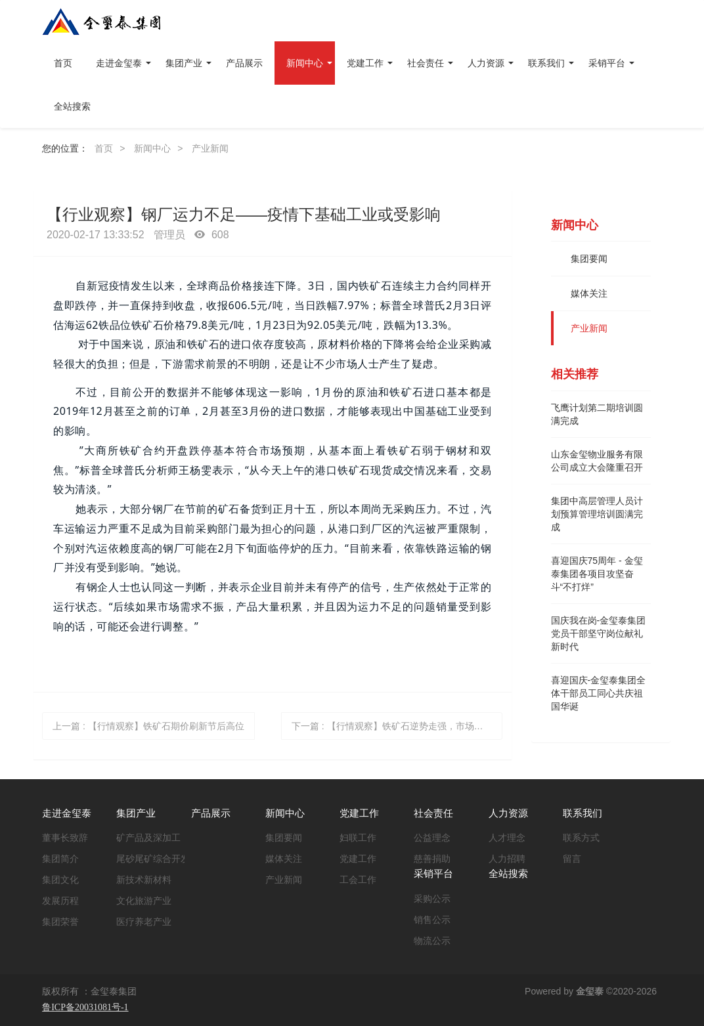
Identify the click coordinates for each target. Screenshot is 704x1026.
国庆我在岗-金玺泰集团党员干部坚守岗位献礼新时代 (598, 633)
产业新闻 (210, 148)
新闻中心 (152, 148)
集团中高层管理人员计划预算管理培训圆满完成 (597, 514)
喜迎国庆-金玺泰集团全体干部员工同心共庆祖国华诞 (598, 693)
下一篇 (397, 726)
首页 (63, 63)
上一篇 (148, 726)
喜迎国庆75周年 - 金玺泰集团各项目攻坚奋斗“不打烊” (597, 573)
